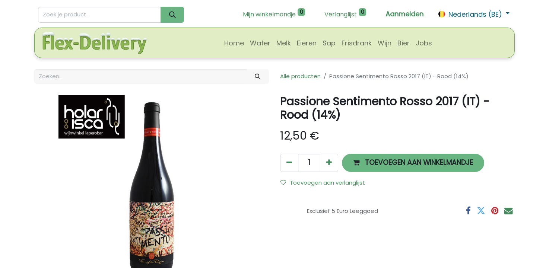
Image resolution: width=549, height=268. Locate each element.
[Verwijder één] (289, 163)
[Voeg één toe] (329, 163)
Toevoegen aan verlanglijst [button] (322, 182)
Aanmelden (404, 14)
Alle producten (300, 76)
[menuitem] (234, 43)
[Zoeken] (172, 15)
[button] (413, 163)
